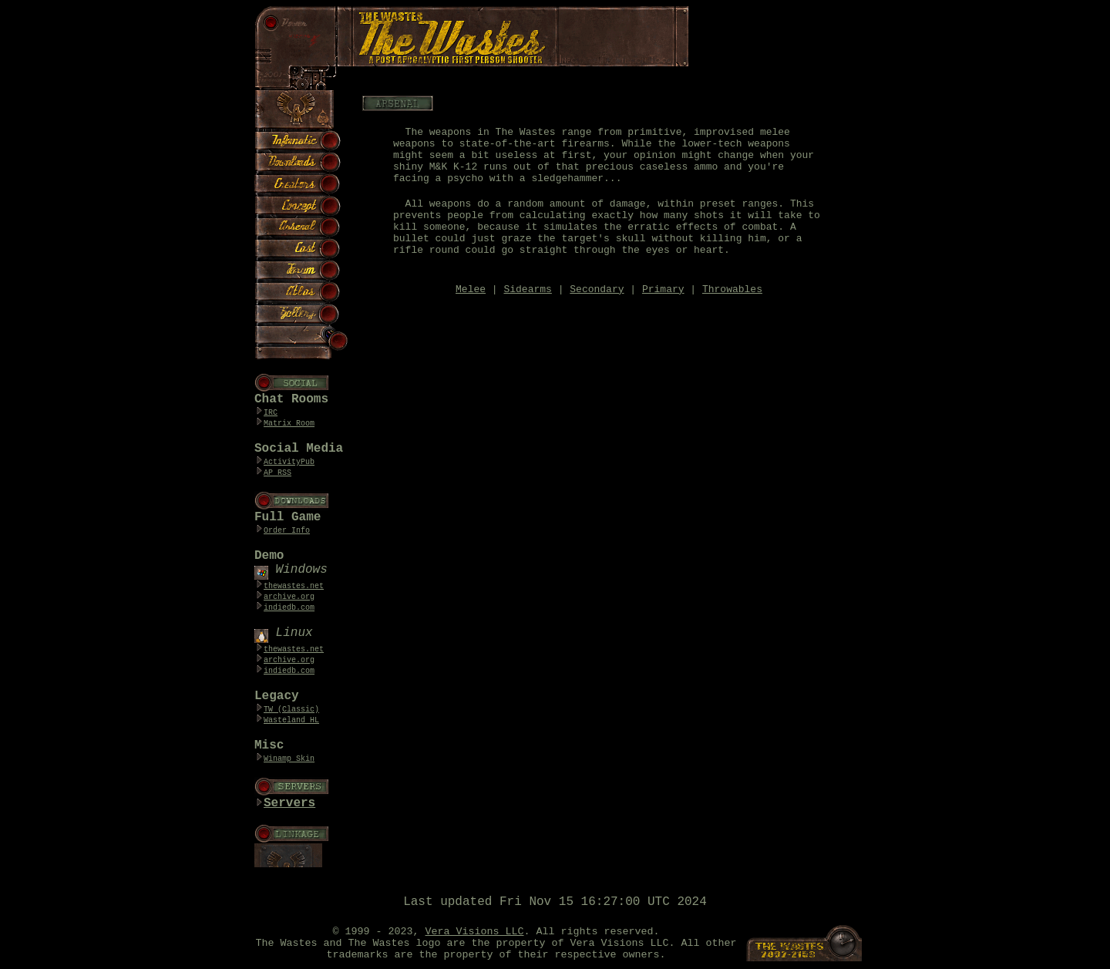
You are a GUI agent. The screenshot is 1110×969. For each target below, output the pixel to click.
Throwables (732, 289)
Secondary (597, 289)
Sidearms (527, 289)
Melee (471, 289)
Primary (663, 289)
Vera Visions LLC (475, 931)
